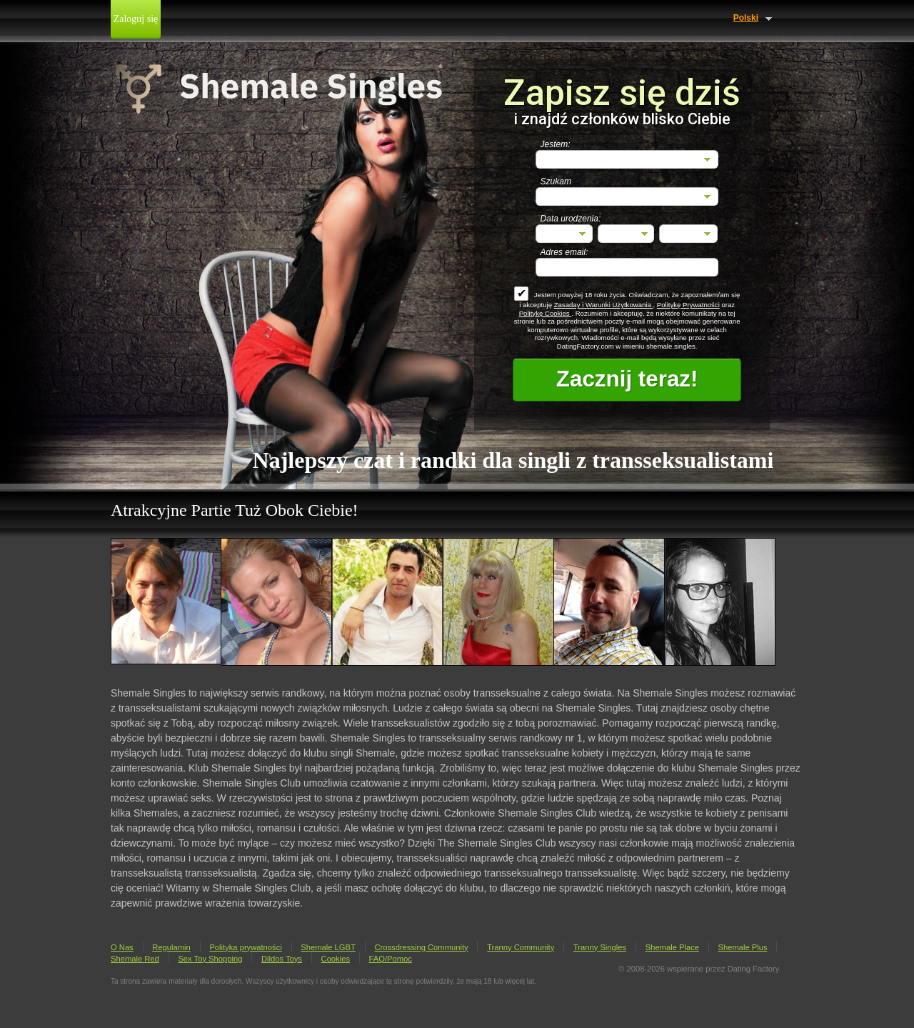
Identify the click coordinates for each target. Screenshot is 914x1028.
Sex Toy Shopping (210, 958)
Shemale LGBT (328, 947)
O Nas (122, 947)
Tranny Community (520, 947)
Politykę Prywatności (688, 305)
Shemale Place (672, 947)
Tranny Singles (599, 947)
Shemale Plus (743, 947)
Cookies (335, 958)
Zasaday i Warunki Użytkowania (603, 305)
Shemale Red (135, 958)
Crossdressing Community (421, 947)
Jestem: (556, 144)
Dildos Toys (281, 958)
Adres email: (564, 252)
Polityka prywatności (245, 947)
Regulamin (171, 947)
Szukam (556, 181)
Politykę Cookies (545, 313)
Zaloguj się (136, 19)
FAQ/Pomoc (390, 958)
